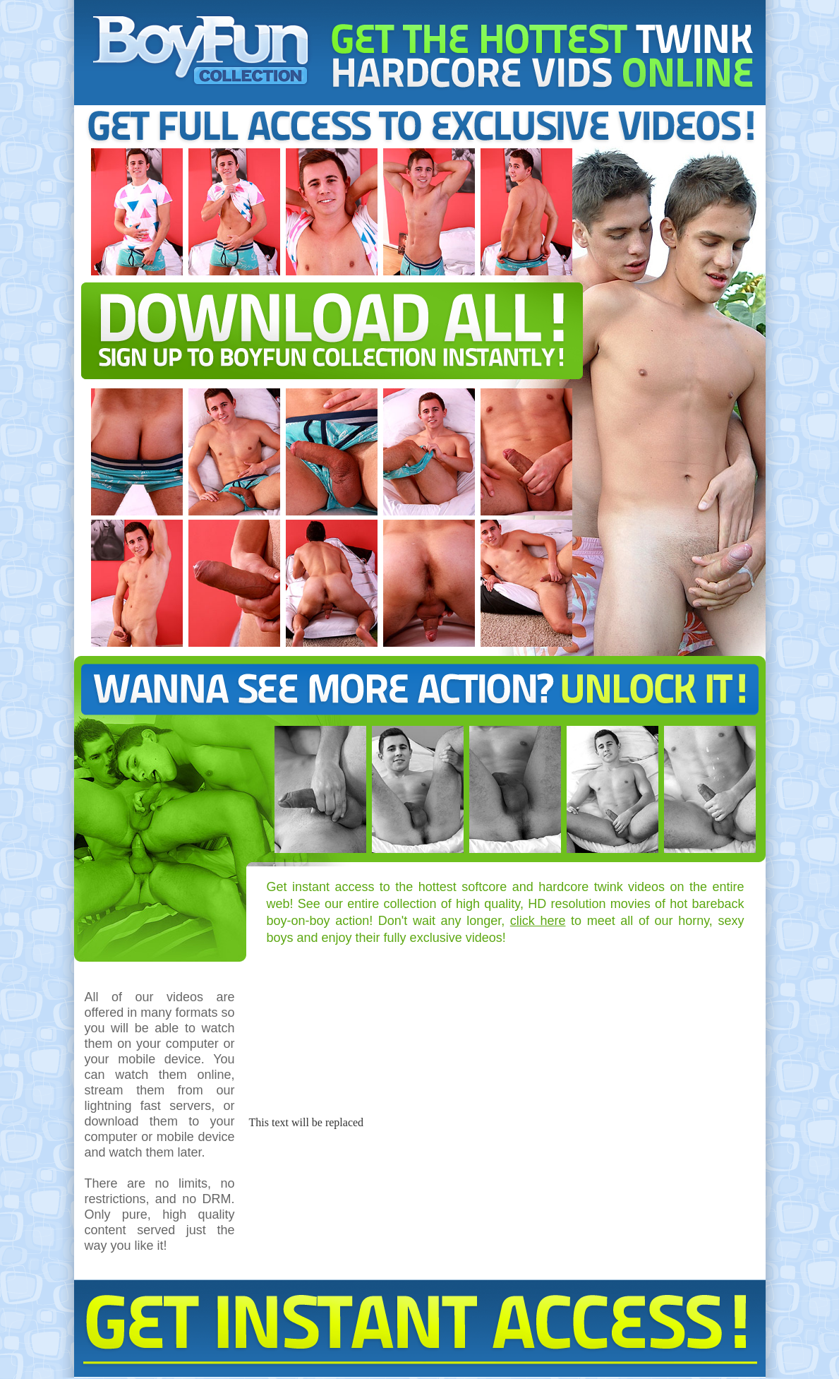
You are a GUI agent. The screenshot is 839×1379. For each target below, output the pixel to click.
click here (538, 921)
